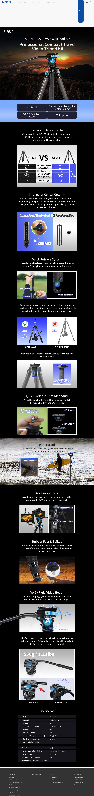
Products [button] (32, 2)
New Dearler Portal (36, 774)
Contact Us (54, 777)
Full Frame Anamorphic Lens (15, 782)
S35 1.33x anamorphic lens (15, 790)
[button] (91, 2)
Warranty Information (78, 782)
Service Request (77, 774)
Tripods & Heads (13, 779)
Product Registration (78, 777)
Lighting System (12, 774)
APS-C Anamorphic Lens (14, 787)
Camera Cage (12, 792)
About (52, 774)
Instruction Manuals (78, 779)
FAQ (75, 784)
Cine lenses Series (13, 784)
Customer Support (51, 2)
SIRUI (19, 2)
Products (11, 772)
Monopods (11, 777)
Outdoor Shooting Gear (14, 795)
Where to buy (35, 772)
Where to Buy (40, 2)
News (25, 2)
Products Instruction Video (57, 782)
